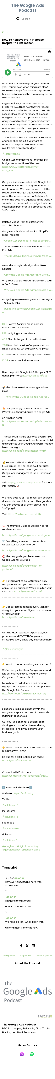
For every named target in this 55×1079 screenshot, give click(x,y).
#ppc (36, 849)
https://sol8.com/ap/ (34, 375)
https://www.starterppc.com (24, 482)
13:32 (5, 360)
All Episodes (25, 955)
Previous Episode (44, 955)
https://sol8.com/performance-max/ (24, 450)
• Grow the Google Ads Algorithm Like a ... (26, 274)
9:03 (4, 354)
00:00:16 (11, 918)
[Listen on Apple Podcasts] (22, 1054)
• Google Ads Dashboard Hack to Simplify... (27, 240)
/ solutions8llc (11, 828)
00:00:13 (11, 897)
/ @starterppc (11, 154)
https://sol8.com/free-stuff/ (24, 514)
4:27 (4, 339)
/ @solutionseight (13, 649)
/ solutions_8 (10, 805)
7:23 (4, 345)
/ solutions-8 (10, 840)
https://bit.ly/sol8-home (16, 760)
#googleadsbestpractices (17, 849)
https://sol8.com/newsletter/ (19, 617)
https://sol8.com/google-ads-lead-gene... (26, 535)
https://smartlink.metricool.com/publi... (25, 775)
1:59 (4, 333)
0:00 (4, 324)
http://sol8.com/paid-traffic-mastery (24, 693)
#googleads (9, 846)
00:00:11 (19, 878)
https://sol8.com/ (23, 793)
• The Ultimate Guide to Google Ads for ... (26, 396)
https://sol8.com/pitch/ (28, 591)
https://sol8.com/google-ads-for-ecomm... (27, 550)
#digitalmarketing (27, 846)
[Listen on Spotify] (32, 1054)
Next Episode (9, 955)
